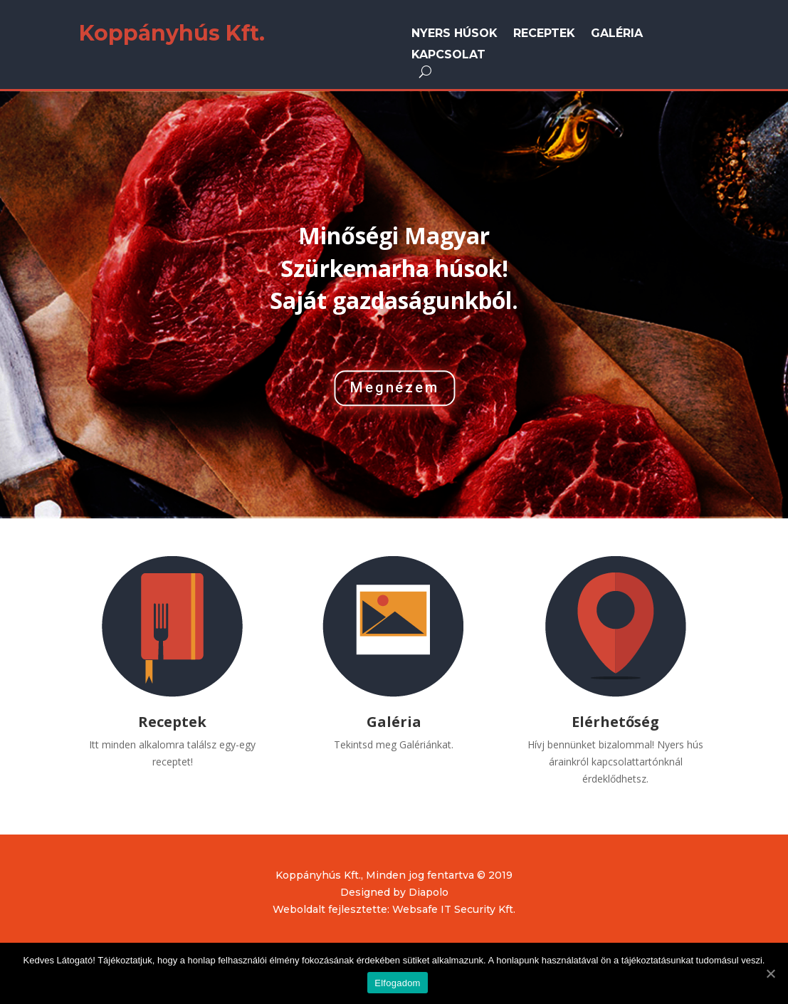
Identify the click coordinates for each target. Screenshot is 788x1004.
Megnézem (395, 388)
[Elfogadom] (770, 973)
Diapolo (428, 892)
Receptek (544, 34)
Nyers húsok (454, 34)
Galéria (617, 34)
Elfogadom (397, 983)
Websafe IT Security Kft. (453, 909)
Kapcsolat (448, 55)
